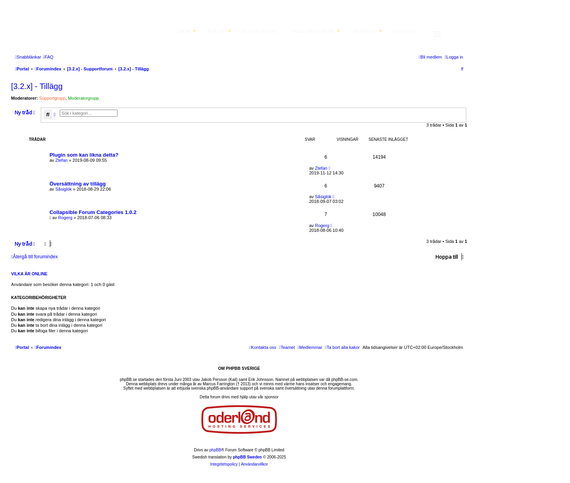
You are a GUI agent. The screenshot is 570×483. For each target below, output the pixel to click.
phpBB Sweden (247, 457)
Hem (184, 31)
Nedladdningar (313, 31)
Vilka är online (29, 273)
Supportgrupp (52, 98)
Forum (215, 31)
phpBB (215, 450)
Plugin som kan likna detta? (83, 155)
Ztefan (61, 160)
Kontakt (404, 31)
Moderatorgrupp (83, 98)
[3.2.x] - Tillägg (37, 86)
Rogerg (65, 217)
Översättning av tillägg (77, 184)
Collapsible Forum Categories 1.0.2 (93, 212)
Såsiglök (63, 189)
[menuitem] (48, 57)
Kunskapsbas (259, 31)
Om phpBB (363, 31)
